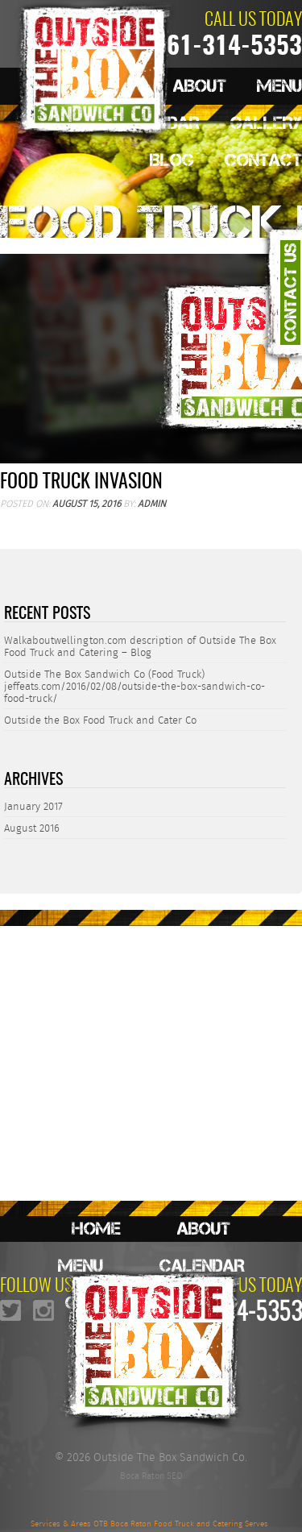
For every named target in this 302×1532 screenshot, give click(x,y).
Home (96, 1229)
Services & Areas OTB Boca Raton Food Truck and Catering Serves (149, 1524)
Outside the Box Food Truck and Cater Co (100, 720)
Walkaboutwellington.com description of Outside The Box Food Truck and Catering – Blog (140, 646)
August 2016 (32, 828)
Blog (172, 160)
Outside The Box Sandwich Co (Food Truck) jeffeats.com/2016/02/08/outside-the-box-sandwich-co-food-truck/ (134, 686)
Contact (263, 160)
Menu (279, 86)
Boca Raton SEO (151, 1475)
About (203, 1229)
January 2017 (33, 806)
